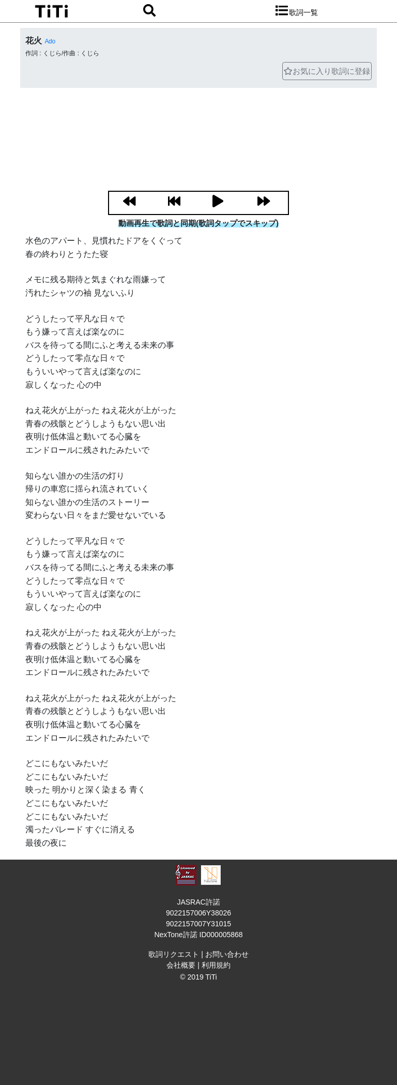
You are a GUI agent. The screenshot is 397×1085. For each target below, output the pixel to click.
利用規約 (216, 965)
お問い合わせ (227, 954)
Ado (49, 41)
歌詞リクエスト (173, 954)
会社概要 (180, 965)
